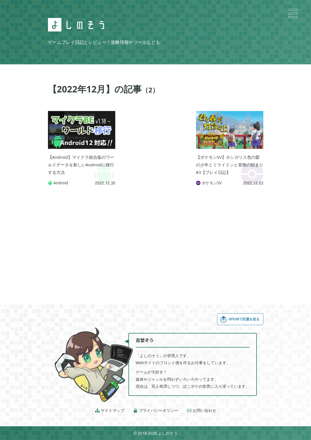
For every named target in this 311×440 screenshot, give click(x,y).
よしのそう (168, 433)
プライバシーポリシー (155, 410)
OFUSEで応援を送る (239, 319)
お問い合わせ (201, 410)
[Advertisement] (155, 139)
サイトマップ (109, 410)
